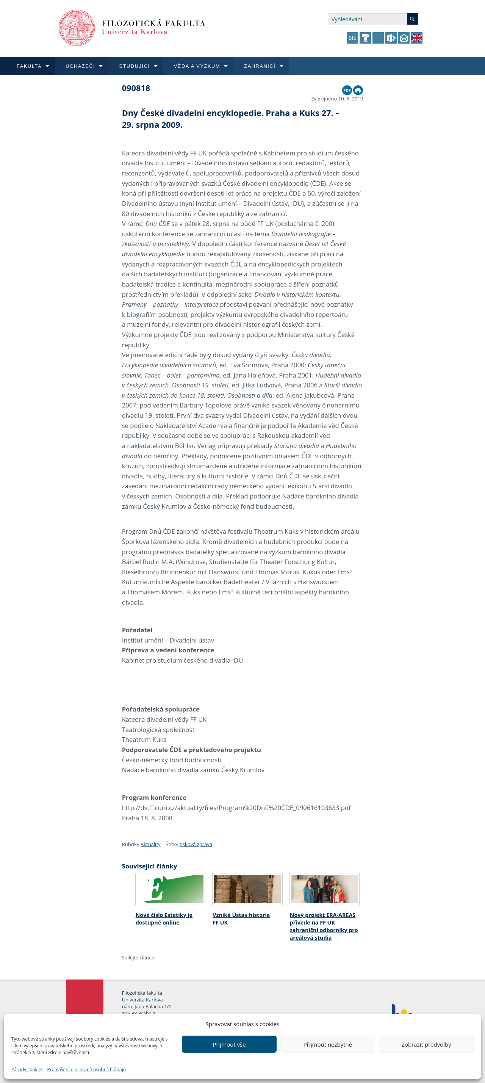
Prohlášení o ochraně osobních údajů (86, 1069)
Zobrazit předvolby (426, 1044)
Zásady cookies (27, 1069)
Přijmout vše (229, 1044)
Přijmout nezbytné (328, 1044)
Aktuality (151, 844)
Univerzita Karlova (142, 999)
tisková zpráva (196, 844)
